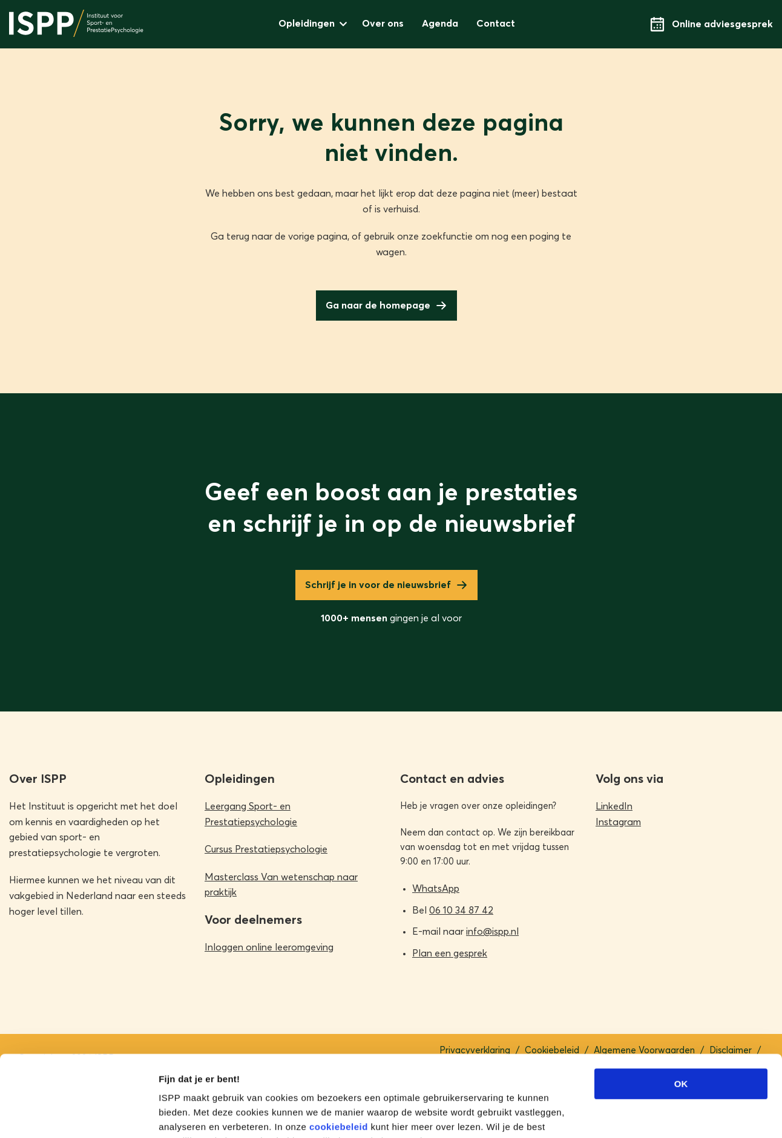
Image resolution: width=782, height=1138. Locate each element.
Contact (495, 23)
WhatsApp (435, 889)
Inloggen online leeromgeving (269, 947)
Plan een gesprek (449, 953)
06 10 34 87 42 (461, 910)
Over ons (383, 23)
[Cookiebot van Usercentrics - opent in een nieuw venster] (78, 1114)
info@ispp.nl (492, 932)
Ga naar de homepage (378, 305)
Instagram (618, 822)
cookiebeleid (338, 1050)
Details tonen (654, 1114)
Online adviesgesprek (711, 24)
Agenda (440, 23)
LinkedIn (614, 806)
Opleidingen (306, 23)
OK (681, 1007)
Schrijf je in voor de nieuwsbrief (378, 585)
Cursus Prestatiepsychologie (266, 849)
